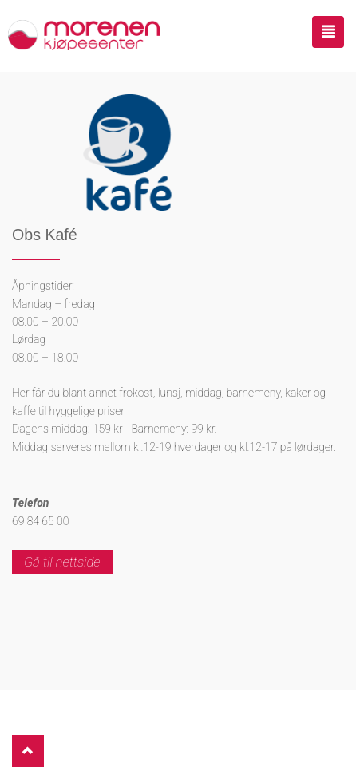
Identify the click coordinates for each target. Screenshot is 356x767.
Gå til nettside (62, 562)
